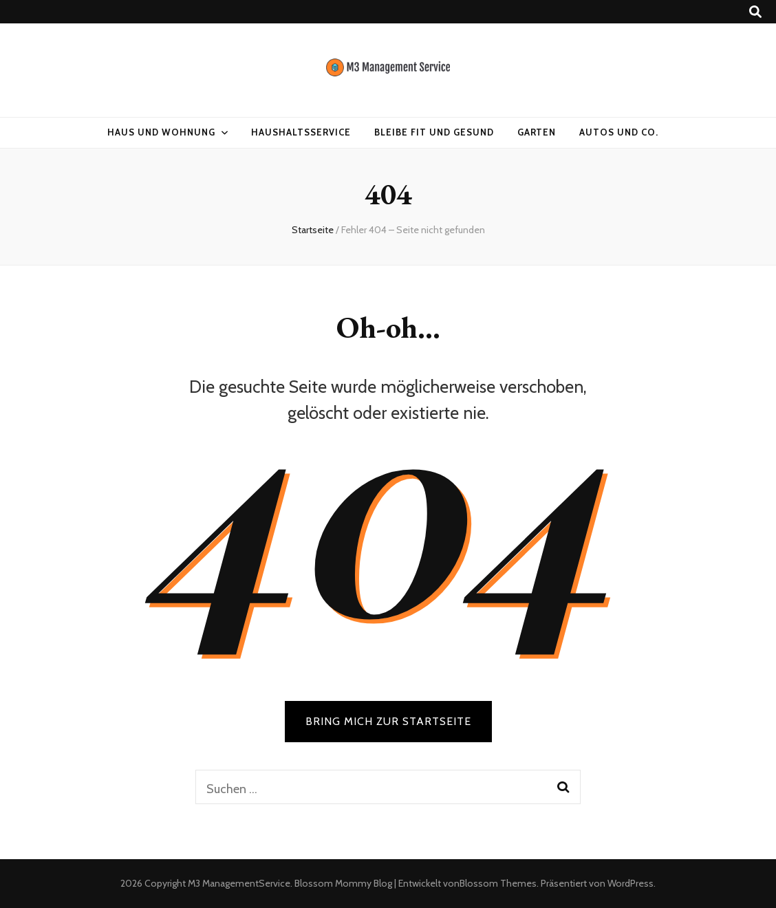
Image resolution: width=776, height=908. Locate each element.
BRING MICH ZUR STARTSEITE (388, 721)
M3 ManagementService (239, 883)
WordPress (630, 883)
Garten (537, 132)
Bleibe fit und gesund (433, 132)
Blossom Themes (498, 883)
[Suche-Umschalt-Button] (755, 12)
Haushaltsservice (301, 132)
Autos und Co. (618, 132)
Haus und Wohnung (161, 132)
